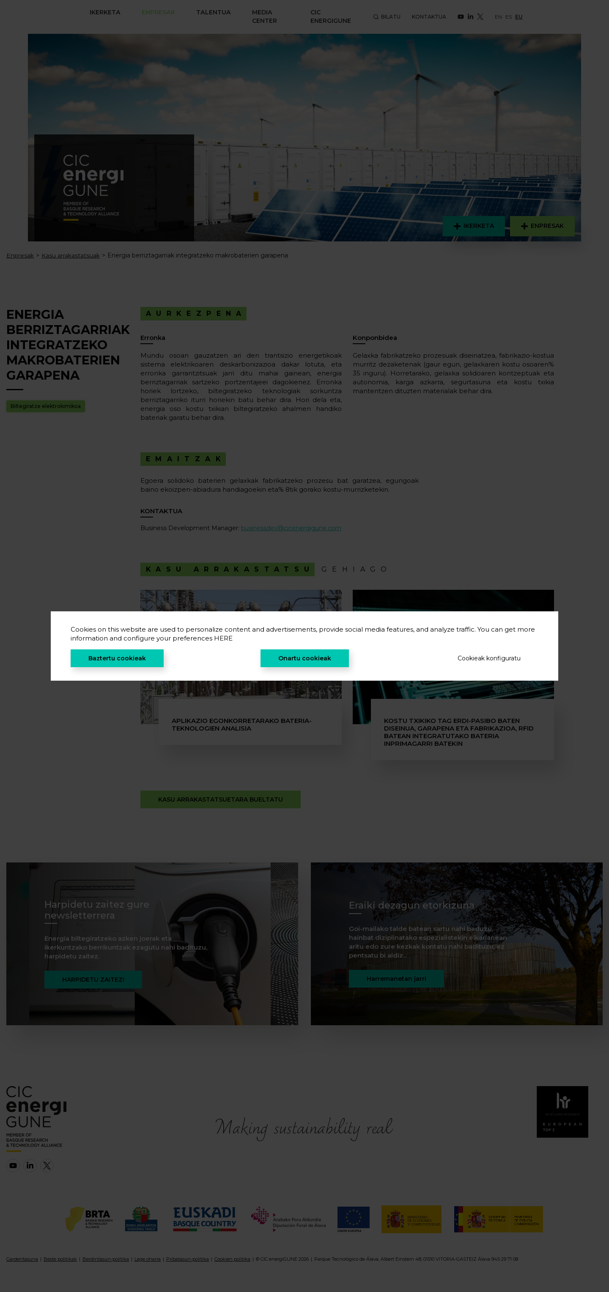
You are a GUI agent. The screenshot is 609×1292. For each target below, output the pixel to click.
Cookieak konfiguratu (489, 658)
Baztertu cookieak (117, 658)
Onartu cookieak (304, 658)
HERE (223, 638)
